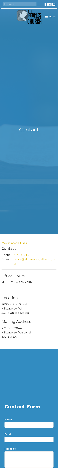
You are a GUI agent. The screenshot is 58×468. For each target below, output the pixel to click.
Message (10, 448)
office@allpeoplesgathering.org (35, 261)
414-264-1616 (22, 255)
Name (8, 419)
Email (7, 434)
